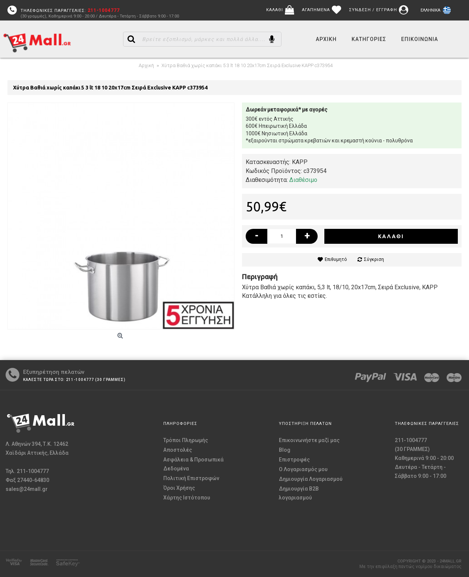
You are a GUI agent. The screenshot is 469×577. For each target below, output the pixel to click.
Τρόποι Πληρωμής (185, 440)
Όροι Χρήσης (179, 488)
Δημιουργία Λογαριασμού (311, 479)
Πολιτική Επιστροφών (191, 478)
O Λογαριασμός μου (303, 469)
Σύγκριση (374, 259)
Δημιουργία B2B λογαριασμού (299, 493)
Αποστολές (177, 450)
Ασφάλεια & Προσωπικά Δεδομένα (193, 464)
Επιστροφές (294, 460)
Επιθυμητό (336, 259)
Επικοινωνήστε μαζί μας (309, 440)
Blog (284, 450)
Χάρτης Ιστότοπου (186, 498)
